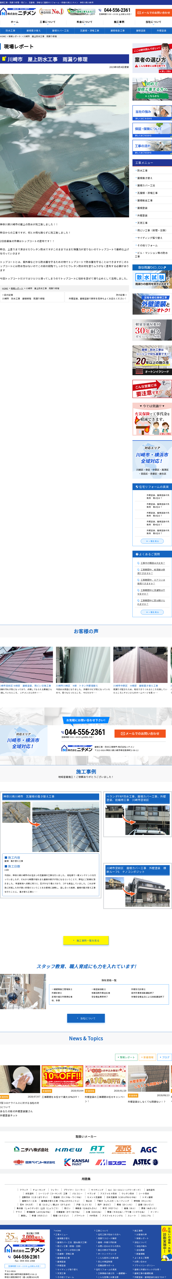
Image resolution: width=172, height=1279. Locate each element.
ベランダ (91, 1193)
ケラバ (19, 1211)
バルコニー (77, 1193)
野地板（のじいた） (143, 1200)
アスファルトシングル (112, 1215)
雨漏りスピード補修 (107, 1238)
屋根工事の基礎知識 (143, 1273)
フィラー (55, 1189)
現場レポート (126, 1057)
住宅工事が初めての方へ (109, 1234)
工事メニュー (61, 1234)
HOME (58, 1231)
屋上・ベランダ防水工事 (68, 1250)
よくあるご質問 (141, 1258)
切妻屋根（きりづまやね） (68, 1211)
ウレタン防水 (128, 1193)
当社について (88, 1018)
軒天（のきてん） (111, 1208)
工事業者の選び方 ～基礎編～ (112, 1273)
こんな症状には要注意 (108, 1258)
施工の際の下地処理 (107, 1250)
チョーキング (39, 1189)
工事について (48, 22)
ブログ (164, 1057)
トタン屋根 (147, 1197)
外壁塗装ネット (9, 1115)
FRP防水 (94, 1215)
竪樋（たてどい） (61, 1215)
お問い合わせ (140, 1262)
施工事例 (119, 22)
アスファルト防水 (108, 1193)
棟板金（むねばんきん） (86, 1208)
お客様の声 (141, 1234)
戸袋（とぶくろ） (84, 1204)
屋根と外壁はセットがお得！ (147, 1269)
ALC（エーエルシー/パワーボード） (125, 1189)
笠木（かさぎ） (27, 1204)
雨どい (67, 1208)
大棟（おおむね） (94, 1211)
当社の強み (141, 1246)
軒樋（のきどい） (40, 1215)
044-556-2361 (117, 10)
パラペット (80, 1215)
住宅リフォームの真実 (106, 1269)
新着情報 (147, 1057)
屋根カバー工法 (60, 30)
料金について (85, 22)
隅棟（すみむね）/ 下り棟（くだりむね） (126, 1211)
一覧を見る (152, 541)
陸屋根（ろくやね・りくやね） (68, 1197)
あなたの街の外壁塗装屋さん (16, 1111)
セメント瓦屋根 (94, 1197)
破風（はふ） (130, 1208)
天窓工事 (142, 223)
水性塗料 (29, 1193)
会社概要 (140, 1250)
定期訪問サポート (106, 1265)
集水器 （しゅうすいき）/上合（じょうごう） (38, 1208)
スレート (132, 1215)
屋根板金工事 (118, 30)
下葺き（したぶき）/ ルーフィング (113, 1200)
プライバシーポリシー (144, 1265)
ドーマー (155, 1211)
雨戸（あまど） (105, 1204)
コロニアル (146, 1215)
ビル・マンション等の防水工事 (151, 254)
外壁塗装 (161, 30)
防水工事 (10, 30)
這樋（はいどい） (146, 1204)
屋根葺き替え (34, 30)
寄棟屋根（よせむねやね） (39, 1211)
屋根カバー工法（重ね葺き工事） (72, 1242)
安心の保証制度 (105, 1262)
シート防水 (144, 1193)
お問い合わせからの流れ (109, 1246)
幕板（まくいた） (125, 1204)
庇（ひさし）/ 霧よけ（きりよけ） (55, 1204)
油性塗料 (150, 1189)
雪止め (89, 1200)
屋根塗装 (141, 30)
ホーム (15, 22)
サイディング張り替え (149, 238)
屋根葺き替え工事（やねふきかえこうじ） (61, 1200)
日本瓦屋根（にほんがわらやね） (122, 1197)
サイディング (97, 1189)
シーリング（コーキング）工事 (52, 1193)
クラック (24, 1189)
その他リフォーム (147, 245)
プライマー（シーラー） (75, 1189)
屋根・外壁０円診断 (107, 1242)
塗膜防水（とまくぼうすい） (35, 1197)
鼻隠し (24, 1215)
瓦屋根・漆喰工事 (89, 30)
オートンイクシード (107, 1254)
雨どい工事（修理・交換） (152, 230)
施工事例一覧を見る (88, 940)
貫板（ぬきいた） (149, 1208)
